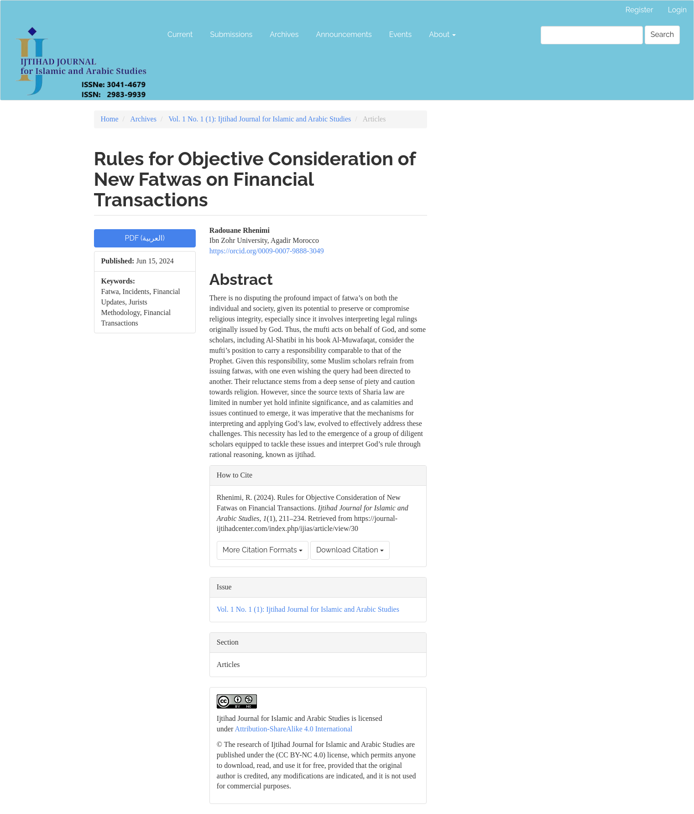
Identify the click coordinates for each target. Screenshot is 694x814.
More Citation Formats (263, 550)
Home (110, 119)
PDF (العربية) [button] (145, 238)
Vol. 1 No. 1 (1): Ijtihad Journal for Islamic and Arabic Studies (259, 119)
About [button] (442, 34)
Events (400, 34)
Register (639, 9)
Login (677, 9)
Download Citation (350, 550)
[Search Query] (592, 35)
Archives (284, 34)
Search (662, 34)
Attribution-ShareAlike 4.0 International (293, 729)
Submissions (231, 34)
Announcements (343, 34)
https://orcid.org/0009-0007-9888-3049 (266, 251)
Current (180, 34)
